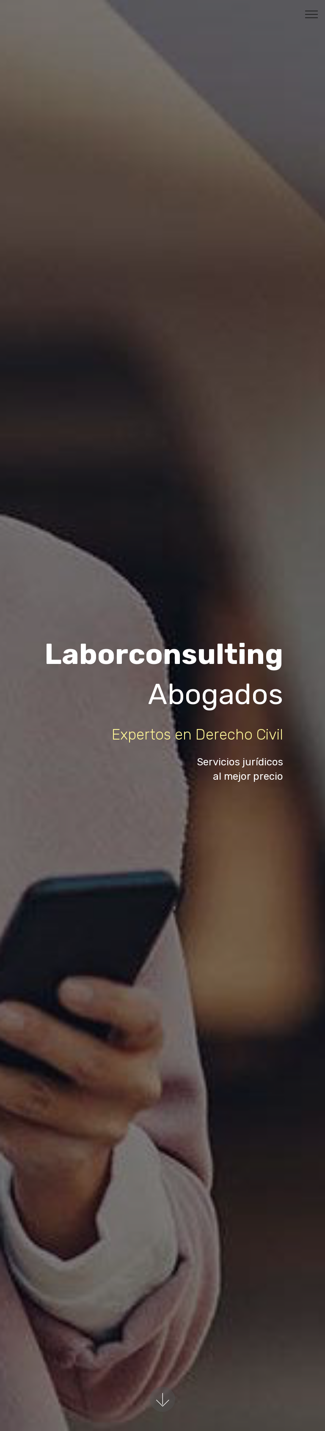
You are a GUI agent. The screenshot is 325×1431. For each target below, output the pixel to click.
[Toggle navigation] (311, 14)
